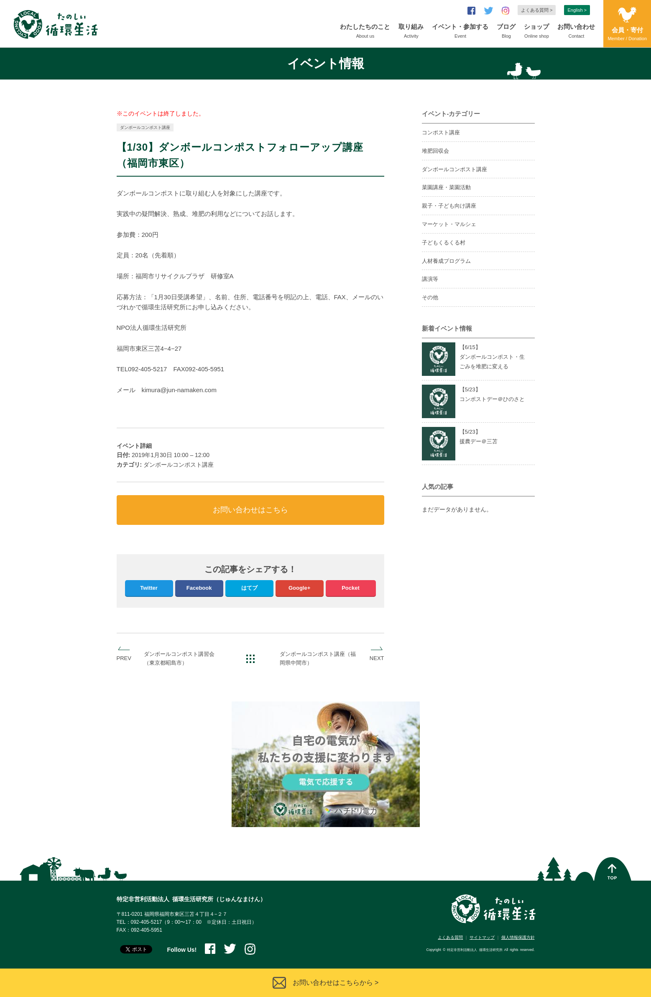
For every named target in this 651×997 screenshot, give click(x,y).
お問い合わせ (576, 32)
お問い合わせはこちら (250, 510)
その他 (430, 297)
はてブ (249, 588)
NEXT (377, 658)
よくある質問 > (536, 10)
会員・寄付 (627, 34)
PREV (124, 658)
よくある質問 (450, 937)
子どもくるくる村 (443, 242)
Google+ (299, 588)
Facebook (199, 588)
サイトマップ (482, 937)
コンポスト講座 (441, 132)
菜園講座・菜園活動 (446, 187)
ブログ (506, 32)
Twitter (149, 588)
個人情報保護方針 (518, 937)
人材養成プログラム (446, 261)
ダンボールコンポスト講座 (145, 127)
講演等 (430, 279)
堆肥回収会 (435, 151)
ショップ (536, 32)
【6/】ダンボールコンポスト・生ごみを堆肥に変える (492, 357)
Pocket (351, 588)
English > (577, 10)
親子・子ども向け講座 (449, 206)
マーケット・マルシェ (449, 224)
